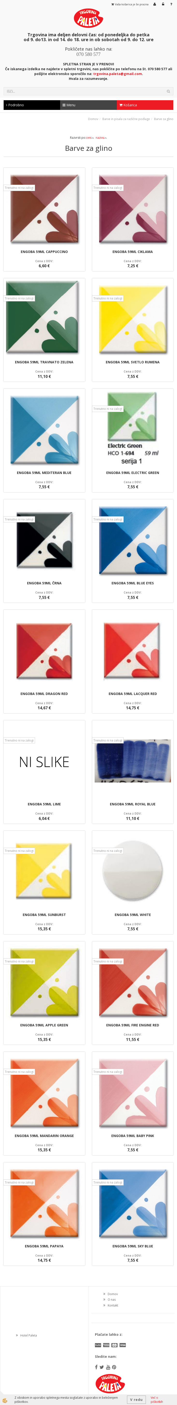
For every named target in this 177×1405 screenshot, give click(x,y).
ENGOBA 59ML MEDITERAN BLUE (44, 472)
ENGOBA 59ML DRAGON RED (44, 693)
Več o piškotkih (157, 1400)
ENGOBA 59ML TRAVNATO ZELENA (44, 362)
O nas (112, 1300)
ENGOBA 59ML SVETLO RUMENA (133, 362)
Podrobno (15, 105)
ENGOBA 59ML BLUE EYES (133, 583)
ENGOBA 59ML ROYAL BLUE (133, 804)
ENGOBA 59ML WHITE (133, 914)
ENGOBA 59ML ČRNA (44, 583)
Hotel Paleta (28, 1335)
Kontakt (113, 1305)
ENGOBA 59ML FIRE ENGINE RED (132, 1025)
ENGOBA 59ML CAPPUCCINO (44, 251)
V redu (136, 1399)
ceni (90, 138)
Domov (93, 119)
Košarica (128, 105)
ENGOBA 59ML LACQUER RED (133, 693)
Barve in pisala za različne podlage (126, 119)
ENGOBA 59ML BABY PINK (132, 1135)
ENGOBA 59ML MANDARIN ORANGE (44, 1135)
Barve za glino (163, 119)
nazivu (101, 138)
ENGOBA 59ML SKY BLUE (133, 1246)
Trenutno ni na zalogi (19, 188)
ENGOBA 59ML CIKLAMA (133, 251)
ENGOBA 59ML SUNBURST (44, 914)
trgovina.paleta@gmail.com (117, 73)
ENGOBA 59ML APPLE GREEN (44, 1025)
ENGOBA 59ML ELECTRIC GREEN (132, 472)
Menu (69, 105)
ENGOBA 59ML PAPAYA (44, 1246)
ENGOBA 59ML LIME (44, 804)
